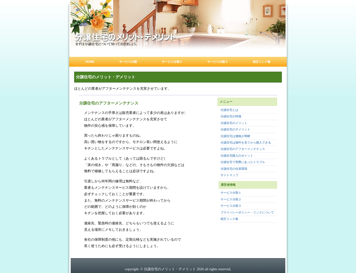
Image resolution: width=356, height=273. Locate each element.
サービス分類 (128, 61)
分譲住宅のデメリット (235, 129)
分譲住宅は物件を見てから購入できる (246, 142)
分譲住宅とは (229, 110)
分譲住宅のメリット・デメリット (105, 77)
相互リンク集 (261, 61)
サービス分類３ (217, 61)
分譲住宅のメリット (234, 123)
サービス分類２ (172, 61)
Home (90, 61)
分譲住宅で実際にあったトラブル (243, 162)
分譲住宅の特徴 (231, 116)
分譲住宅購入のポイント (237, 155)
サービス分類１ (231, 192)
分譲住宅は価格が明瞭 (235, 136)
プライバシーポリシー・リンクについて (247, 212)
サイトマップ (229, 175)
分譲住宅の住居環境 (234, 168)
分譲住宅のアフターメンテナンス (243, 149)
